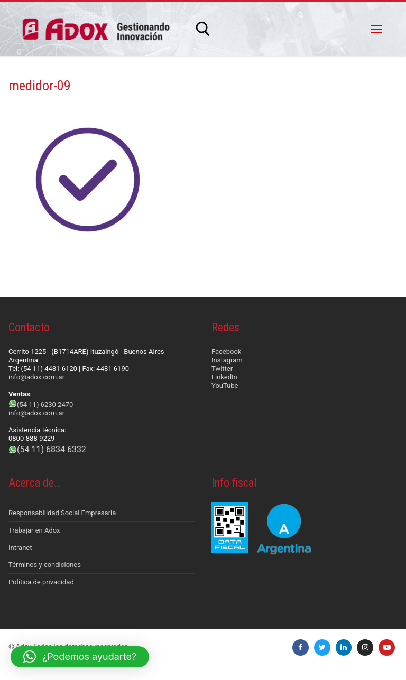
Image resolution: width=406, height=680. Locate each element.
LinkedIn (224, 377)
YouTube (224, 385)
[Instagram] (365, 647)
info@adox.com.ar (36, 377)
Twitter (222, 368)
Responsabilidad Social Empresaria (62, 513)
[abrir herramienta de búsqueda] (203, 29)
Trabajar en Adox (34, 530)
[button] (80, 656)
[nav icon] (376, 29)
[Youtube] (387, 647)
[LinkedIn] (344, 647)
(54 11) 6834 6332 (51, 449)
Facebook (226, 352)
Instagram (227, 360)
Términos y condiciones (44, 565)
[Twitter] (322, 647)
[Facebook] (300, 647)
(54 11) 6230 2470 (45, 404)
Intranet (20, 548)
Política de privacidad (41, 582)
